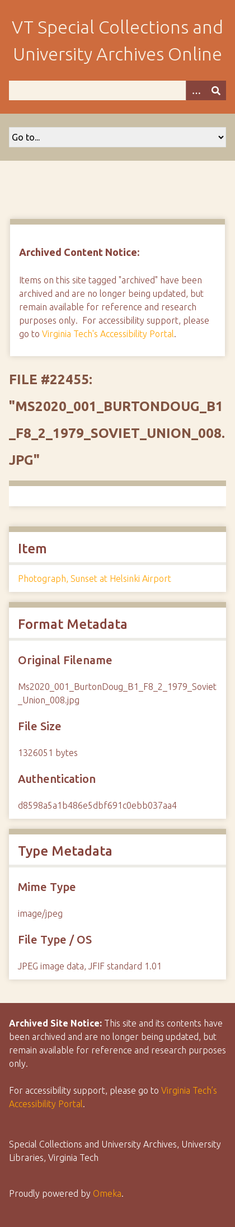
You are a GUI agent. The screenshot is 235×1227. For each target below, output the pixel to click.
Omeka (107, 1193)
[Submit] (216, 90)
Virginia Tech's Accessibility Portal (108, 334)
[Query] (117, 90)
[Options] (196, 90)
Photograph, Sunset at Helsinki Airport (94, 578)
